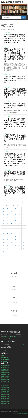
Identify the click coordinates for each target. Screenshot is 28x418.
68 (7, 236)
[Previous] (3, 202)
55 (3, 230)
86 (7, 245)
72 (23, 236)
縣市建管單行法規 (5, 357)
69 (11, 236)
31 (3, 217)
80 (7, 242)
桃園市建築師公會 (5, 374)
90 (23, 245)
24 (23, 211)
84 (23, 242)
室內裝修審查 (4, 361)
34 (15, 217)
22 (15, 211)
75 (11, 239)
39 (11, 220)
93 (11, 248)
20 (7, 211)
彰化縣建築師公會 (5, 389)
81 (11, 242)
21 (11, 211)
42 (23, 220)
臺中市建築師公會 (5, 370)
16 (15, 208)
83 (19, 242)
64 (15, 233)
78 (23, 239)
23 (19, 211)
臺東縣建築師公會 (5, 401)
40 (15, 220)
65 (19, 233)
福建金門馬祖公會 (5, 376)
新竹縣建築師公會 (5, 381)
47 (19, 223)
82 (15, 242)
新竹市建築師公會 (5, 385)
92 (7, 248)
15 (11, 208)
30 (23, 214)
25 (3, 214)
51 (11, 227)
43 (3, 223)
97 (3, 251)
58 (15, 230)
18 (23, 208)
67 (3, 236)
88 (15, 245)
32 (7, 217)
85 (3, 245)
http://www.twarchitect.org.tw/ (10, 350)
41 (19, 220)
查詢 (23, 17)
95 (19, 248)
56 (7, 230)
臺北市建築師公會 (5, 365)
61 (3, 233)
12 (21, 205)
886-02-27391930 (17, 336)
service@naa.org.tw (10, 338)
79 (3, 242)
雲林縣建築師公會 (5, 393)
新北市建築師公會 (5, 369)
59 (19, 230)
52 (15, 227)
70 (15, 236)
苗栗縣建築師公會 (5, 387)
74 (7, 239)
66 (23, 233)
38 (7, 220)
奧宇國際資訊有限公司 (22, 413)
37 (3, 220)
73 (3, 239)
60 (23, 230)
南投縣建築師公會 (5, 391)
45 (11, 223)
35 (19, 217)
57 (11, 230)
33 (11, 217)
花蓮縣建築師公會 (5, 400)
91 (3, 248)
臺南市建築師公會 (5, 372)
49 (3, 227)
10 (13, 205)
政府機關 (3, 355)
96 (23, 248)
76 (15, 239)
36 (23, 217)
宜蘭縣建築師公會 (5, 377)
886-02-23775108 (7, 336)
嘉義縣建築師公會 (5, 394)
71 (19, 236)
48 (23, 223)
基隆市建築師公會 (5, 379)
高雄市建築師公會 (5, 367)
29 (19, 214)
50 (7, 227)
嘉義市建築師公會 (5, 396)
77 (19, 239)
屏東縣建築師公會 (5, 398)
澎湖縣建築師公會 (5, 403)
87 (11, 245)
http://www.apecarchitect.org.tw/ (18, 344)
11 (17, 205)
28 (15, 214)
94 (15, 248)
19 (3, 211)
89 (19, 245)
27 (11, 214)
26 (7, 214)
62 (7, 233)
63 (11, 233)
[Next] (7, 251)
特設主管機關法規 (5, 359)
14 (7, 208)
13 (3, 208)
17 (19, 208)
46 (15, 223)
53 (19, 227)
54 (23, 227)
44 (7, 223)
